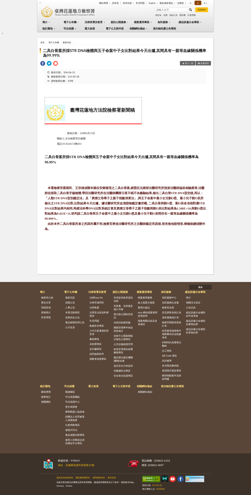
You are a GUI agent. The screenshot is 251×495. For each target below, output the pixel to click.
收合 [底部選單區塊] (200, 287)
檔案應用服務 (145, 297)
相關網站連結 (137, 28)
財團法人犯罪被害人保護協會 (75, 418)
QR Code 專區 (169, 355)
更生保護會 (71, 406)
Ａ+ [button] (205, 3)
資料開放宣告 (99, 477)
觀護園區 (70, 391)
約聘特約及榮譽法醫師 (171, 344)
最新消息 (67, 42)
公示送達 (70, 327)
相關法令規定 (193, 302)
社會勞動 (191, 15)
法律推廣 (94, 307)
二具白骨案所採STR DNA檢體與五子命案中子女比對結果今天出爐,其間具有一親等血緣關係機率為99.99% (124, 53)
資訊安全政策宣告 (65, 477)
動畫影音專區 (96, 325)
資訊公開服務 (118, 22)
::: (40, 2)
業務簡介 (46, 312)
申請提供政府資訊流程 (123, 299)
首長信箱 (127, 3)
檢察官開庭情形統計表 (171, 324)
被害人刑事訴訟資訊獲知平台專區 (75, 441)
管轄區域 (46, 307)
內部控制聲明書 (122, 322)
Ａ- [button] (190, 3)
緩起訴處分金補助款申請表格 (195, 314)
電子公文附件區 (115, 28)
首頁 (42, 42)
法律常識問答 (96, 302)
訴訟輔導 (167, 360)
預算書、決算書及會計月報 (123, 307)
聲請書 (182, 15)
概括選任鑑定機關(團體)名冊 (123, 359)
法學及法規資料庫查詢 (99, 314)
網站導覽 (103, 3)
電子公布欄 (70, 22)
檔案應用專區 (141, 22)
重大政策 (90, 28)
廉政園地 (94, 339)
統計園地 (47, 28)
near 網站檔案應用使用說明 (148, 314)
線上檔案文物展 (146, 302)
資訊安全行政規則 (123, 365)
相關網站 (46, 401)
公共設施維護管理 (123, 344)
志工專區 (167, 350)
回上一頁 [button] (189, 63)
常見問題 (140, 3)
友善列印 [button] (205, 63)
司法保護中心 (72, 401)
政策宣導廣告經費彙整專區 (123, 351)
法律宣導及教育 (94, 22)
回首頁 (115, 3)
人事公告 (70, 307)
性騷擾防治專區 (122, 370)
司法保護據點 (72, 396)
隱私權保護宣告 (83, 477)
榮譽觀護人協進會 (75, 411)
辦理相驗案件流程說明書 (171, 377)
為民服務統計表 (170, 317)
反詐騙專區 (95, 348)
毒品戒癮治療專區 (75, 434)
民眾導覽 (46, 317)
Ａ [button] (198, 3)
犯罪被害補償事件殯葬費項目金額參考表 (171, 334)
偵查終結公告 (72, 317)
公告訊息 (191, 307)
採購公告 (70, 302)
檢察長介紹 (47, 297)
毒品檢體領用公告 (75, 322)
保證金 (158, 15)
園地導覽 (46, 391)
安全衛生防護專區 (123, 375)
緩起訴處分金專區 (189, 22)
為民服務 (163, 22)
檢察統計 (46, 396)
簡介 (45, 22)
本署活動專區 (72, 312)
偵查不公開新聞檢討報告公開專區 (123, 337)
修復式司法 (71, 429)
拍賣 (165, 15)
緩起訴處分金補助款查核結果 (195, 331)
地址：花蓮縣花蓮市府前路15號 (76, 465)
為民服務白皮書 (170, 302)
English (152, 3)
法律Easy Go (96, 297)
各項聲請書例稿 (170, 365)
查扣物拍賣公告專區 (164, 28)
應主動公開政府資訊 (123, 316)
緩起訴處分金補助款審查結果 (195, 322)
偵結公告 (173, 15)
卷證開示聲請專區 (171, 370)
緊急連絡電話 (166, 3)
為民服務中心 (169, 297)
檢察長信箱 (168, 307)
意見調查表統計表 (171, 312)
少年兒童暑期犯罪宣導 (99, 332)
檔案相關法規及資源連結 (147, 322)
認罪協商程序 (96, 353)
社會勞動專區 (72, 424)
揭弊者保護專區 (97, 358)
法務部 (180, 3)
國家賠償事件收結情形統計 (123, 329)
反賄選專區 (95, 343)
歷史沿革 (46, 302)
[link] (42, 64)
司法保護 (69, 28)
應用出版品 (144, 307)
